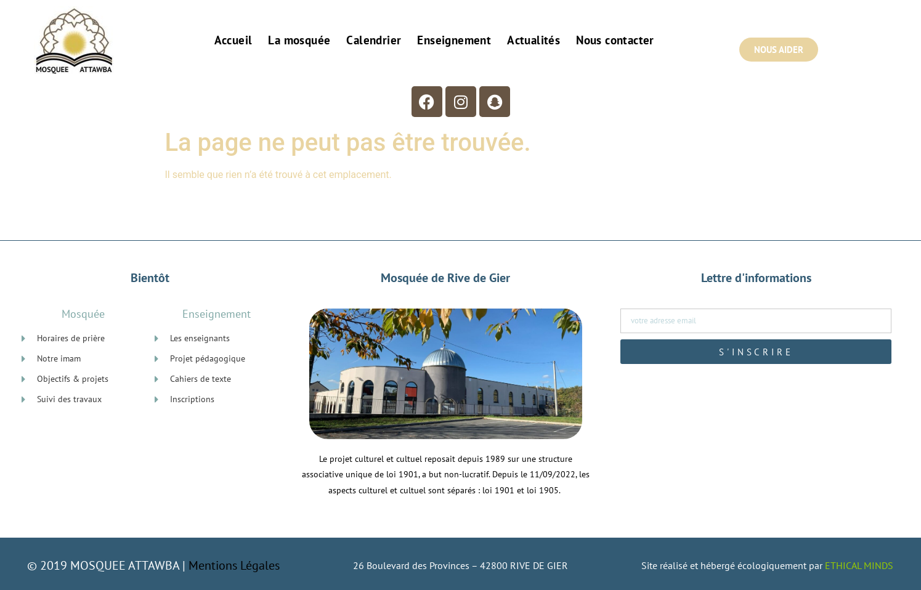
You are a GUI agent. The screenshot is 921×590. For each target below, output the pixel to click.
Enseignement (454, 40)
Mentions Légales (234, 565)
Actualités (533, 40)
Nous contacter (615, 40)
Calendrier (373, 40)
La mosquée (299, 40)
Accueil (233, 40)
